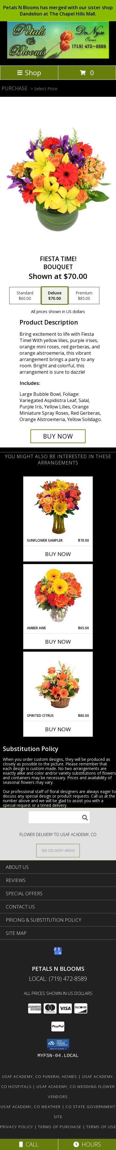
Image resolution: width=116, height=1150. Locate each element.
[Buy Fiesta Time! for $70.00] (58, 436)
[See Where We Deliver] (58, 850)
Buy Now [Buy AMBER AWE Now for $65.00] (58, 641)
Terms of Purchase (59, 1126)
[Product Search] (59, 817)
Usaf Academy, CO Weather (31, 1106)
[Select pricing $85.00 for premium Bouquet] (84, 295)
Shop (29, 72)
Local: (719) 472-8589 (58, 979)
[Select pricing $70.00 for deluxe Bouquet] (54, 295)
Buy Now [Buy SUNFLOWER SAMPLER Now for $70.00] (58, 554)
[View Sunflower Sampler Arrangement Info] (58, 507)
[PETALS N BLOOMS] (58, 57)
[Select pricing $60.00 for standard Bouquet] (24, 295)
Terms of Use (101, 1126)
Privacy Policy (16, 1126)
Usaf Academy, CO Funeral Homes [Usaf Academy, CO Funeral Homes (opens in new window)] (39, 1076)
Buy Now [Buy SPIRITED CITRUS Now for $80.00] (58, 729)
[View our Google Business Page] (58, 953)
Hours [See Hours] (87, 1144)
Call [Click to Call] (28, 1144)
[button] (58, 1044)
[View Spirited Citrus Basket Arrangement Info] (58, 683)
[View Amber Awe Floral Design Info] (58, 595)
